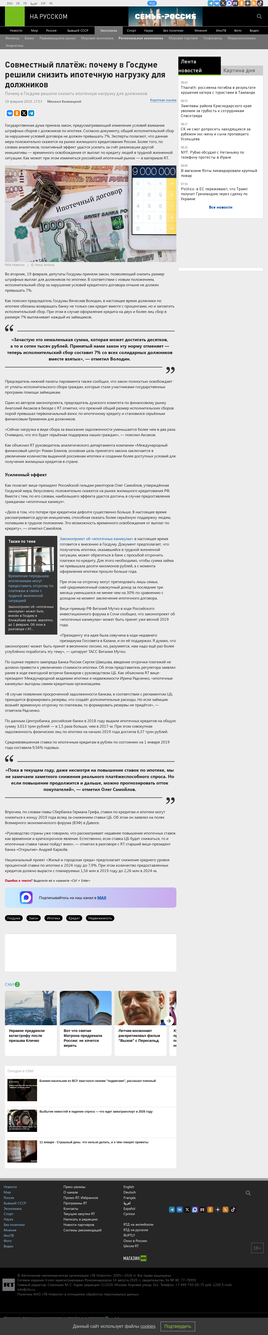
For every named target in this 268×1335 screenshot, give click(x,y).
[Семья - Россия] (165, 16)
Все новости (220, 207)
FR (25, 3)
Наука (148, 30)
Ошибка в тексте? (19, 880)
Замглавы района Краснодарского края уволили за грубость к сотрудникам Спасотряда (216, 110)
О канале (70, 1192)
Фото (238, 30)
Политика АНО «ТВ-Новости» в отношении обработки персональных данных (78, 1294)
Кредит (74, 918)
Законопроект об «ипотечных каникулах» (96, 538)
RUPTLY (129, 1235)
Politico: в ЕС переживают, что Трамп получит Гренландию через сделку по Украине (214, 193)
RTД (152, 3)
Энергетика (14, 45)
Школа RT (131, 1245)
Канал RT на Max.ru (229, 3)
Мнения (201, 30)
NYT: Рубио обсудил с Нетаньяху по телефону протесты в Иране (212, 154)
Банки (29, 38)
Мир (34, 30)
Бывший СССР (77, 30)
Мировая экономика (97, 38)
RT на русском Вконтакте (217, 3)
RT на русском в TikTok (260, 3)
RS (51, 3)
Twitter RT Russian (223, 3)
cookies (148, 1326)
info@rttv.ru (26, 1289)
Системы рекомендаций (82, 1230)
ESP (43, 3)
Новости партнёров (78, 1224)
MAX (101, 897)
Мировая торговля (183, 38)
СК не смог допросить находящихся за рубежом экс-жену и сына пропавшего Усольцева (215, 133)
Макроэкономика (241, 38)
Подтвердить (178, 1326)
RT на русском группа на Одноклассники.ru (242, 3)
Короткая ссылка (163, 99)
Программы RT (75, 1203)
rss (254, 3)
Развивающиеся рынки (58, 38)
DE (18, 3)
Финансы (12, 38)
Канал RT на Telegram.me (211, 3)
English (129, 1187)
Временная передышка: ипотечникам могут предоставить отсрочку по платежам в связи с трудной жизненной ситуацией (31, 588)
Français (130, 1197)
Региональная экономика (141, 38)
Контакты (70, 1208)
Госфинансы (212, 38)
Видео (254, 30)
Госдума (13, 918)
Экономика (108, 30)
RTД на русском (136, 1229)
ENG (10, 3)
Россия (51, 30)
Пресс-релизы (74, 1186)
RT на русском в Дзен (248, 3)
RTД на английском (138, 1224)
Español (129, 1208)
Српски (129, 1214)
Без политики (173, 30)
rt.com (49, 1280)
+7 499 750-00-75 (189, 1284)
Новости (16, 30)
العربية (33, 3)
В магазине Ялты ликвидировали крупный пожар (219, 173)
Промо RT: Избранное (80, 1197)
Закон (33, 918)
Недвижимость (100, 918)
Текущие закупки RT (79, 1213)
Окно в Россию (135, 1240)
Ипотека (53, 918)
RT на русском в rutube (235, 3)
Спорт (131, 30)
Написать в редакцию (80, 1219)
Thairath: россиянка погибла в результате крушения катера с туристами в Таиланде (218, 90)
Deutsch (130, 1192)
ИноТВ (221, 30)
